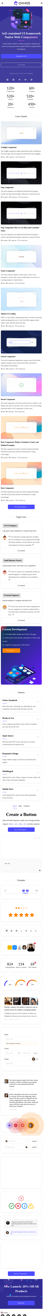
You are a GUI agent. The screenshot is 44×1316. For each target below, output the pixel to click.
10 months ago (20, 157)
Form (3, 369)
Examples (4, 240)
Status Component (8, 271)
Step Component (7, 187)
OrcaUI (15, 1313)
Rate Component (7, 488)
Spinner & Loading (8, 314)
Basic (3, 157)
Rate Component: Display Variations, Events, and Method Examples (20, 443)
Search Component (8, 357)
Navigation (4, 197)
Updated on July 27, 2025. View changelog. (21, 73)
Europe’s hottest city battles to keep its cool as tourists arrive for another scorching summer (20, 1008)
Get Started (21, 551)
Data (3, 283)
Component (10, 157)
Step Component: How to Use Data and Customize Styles (20, 229)
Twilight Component (9, 147)
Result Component (8, 399)
